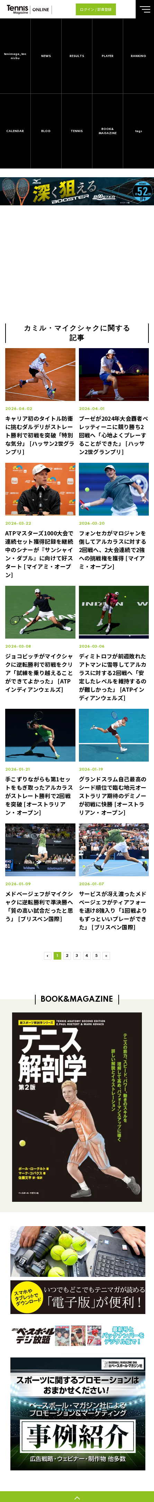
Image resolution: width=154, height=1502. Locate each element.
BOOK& (107, 132)
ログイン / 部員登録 (96, 9)
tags (138, 131)
